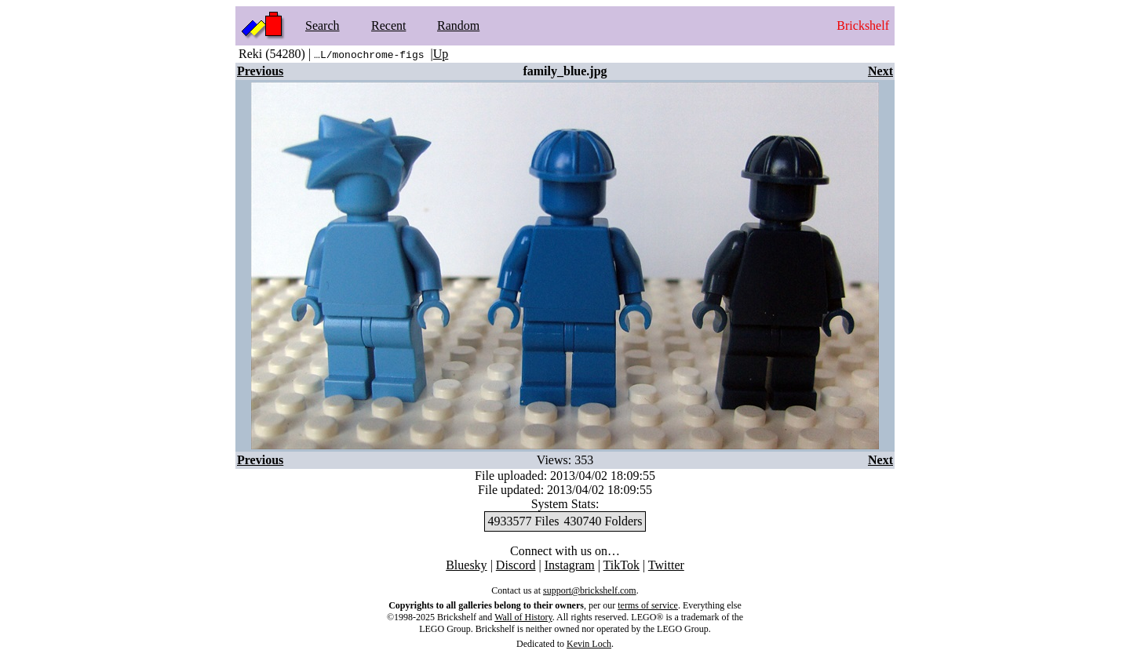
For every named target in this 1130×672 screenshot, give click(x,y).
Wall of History (523, 617)
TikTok (621, 565)
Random (458, 25)
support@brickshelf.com (589, 590)
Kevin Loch (589, 643)
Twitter (666, 565)
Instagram (570, 565)
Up (441, 53)
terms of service (648, 605)
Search (322, 25)
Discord (516, 565)
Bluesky (466, 565)
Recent (388, 25)
